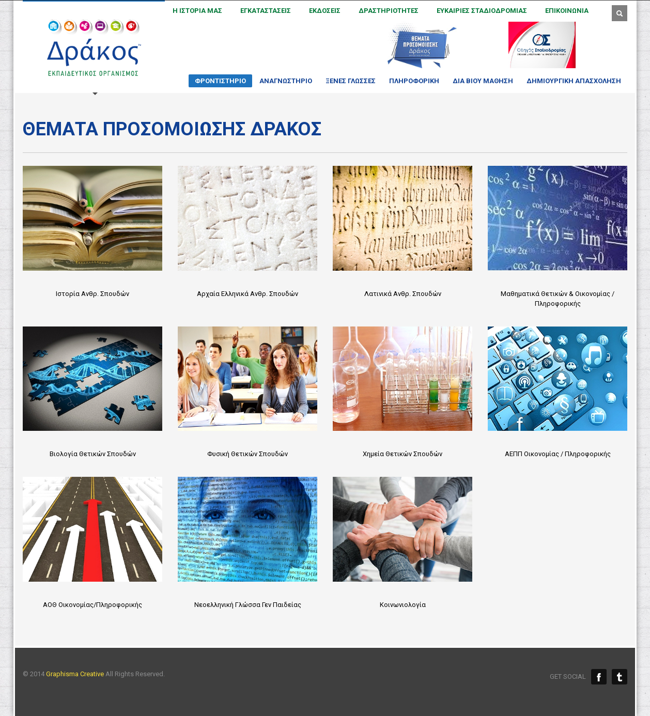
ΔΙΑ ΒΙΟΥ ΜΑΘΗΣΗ (479, 81)
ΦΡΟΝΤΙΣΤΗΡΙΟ (217, 82)
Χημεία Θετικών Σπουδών (402, 454)
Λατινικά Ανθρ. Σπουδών (402, 294)
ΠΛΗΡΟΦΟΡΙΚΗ (411, 81)
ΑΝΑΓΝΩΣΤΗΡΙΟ (282, 81)
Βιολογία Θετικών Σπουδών (93, 454)
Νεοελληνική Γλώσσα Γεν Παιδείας (247, 605)
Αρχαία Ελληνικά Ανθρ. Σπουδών (247, 294)
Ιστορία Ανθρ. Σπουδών (92, 294)
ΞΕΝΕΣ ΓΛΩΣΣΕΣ (347, 81)
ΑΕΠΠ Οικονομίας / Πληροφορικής (558, 454)
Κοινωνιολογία (403, 605)
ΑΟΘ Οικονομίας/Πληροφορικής (92, 605)
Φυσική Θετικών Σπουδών (247, 454)
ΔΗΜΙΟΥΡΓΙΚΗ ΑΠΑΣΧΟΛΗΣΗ (570, 81)
